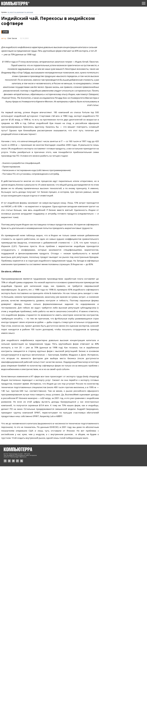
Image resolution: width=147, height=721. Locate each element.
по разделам (18, 12)
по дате (10, 12)
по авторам (29, 12)
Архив (5, 32)
